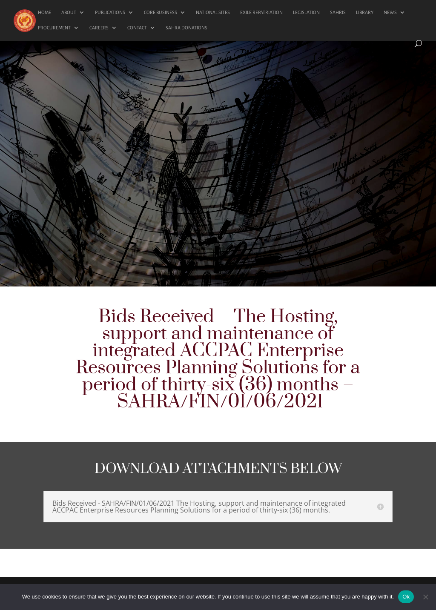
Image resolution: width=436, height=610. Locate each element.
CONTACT (137, 27)
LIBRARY (364, 12)
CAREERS (99, 27)
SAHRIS (338, 12)
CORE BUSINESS (160, 12)
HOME (44, 12)
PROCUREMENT (54, 27)
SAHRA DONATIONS (186, 27)
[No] (425, 597)
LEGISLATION (306, 12)
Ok (406, 596)
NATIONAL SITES (213, 12)
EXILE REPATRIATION (261, 12)
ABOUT (68, 12)
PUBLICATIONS (110, 12)
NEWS (390, 12)
